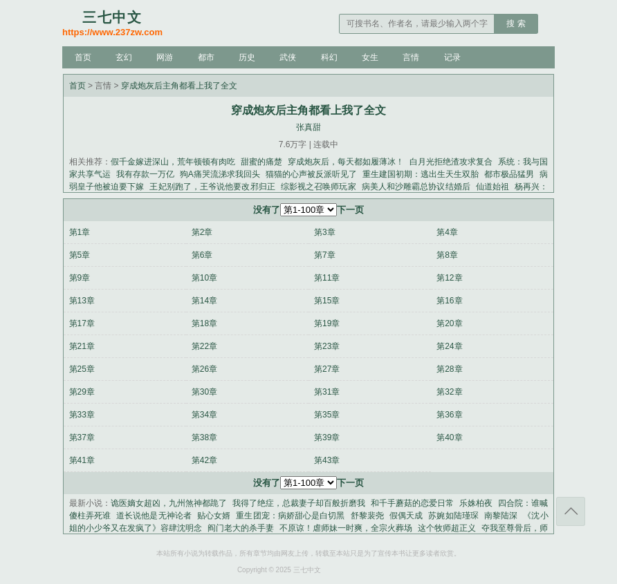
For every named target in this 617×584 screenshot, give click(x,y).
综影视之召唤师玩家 (318, 186)
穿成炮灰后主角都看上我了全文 (179, 86)
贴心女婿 (213, 515)
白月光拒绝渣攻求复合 (450, 162)
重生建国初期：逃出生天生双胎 (420, 174)
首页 (83, 57)
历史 (247, 57)
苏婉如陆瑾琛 (453, 515)
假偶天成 (406, 515)
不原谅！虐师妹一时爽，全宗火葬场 (345, 528)
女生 (370, 57)
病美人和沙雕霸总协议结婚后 (416, 186)
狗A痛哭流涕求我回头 (220, 174)
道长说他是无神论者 (154, 515)
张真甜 (308, 127)
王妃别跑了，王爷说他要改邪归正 (212, 186)
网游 (164, 57)
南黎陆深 (500, 515)
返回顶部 (570, 511)
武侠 (287, 57)
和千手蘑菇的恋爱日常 (412, 503)
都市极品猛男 (509, 174)
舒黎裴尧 (367, 515)
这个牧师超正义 (447, 528)
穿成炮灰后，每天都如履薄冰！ (346, 162)
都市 (206, 57)
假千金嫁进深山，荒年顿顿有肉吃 (173, 162)
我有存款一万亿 (145, 174)
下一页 (350, 210)
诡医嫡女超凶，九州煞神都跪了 (169, 503)
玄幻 (124, 57)
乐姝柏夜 (475, 503)
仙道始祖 (492, 186)
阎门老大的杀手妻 (241, 528)
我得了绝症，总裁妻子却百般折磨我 (298, 503)
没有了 (266, 210)
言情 (411, 57)
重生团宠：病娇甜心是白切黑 (290, 515)
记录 (452, 57)
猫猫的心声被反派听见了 (311, 174)
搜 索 (515, 23)
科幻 (329, 57)
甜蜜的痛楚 (261, 162)
